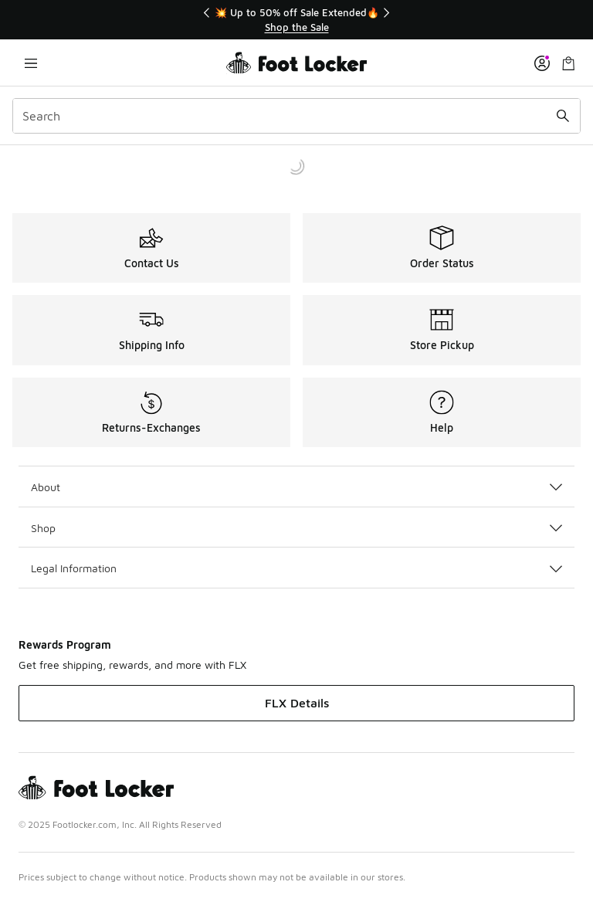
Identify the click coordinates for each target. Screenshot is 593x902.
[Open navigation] (31, 63)
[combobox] (296, 116)
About (296, 486)
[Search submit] (563, 116)
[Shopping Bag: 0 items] (568, 63)
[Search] (296, 116)
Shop (296, 527)
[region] (296, 19)
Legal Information (296, 568)
